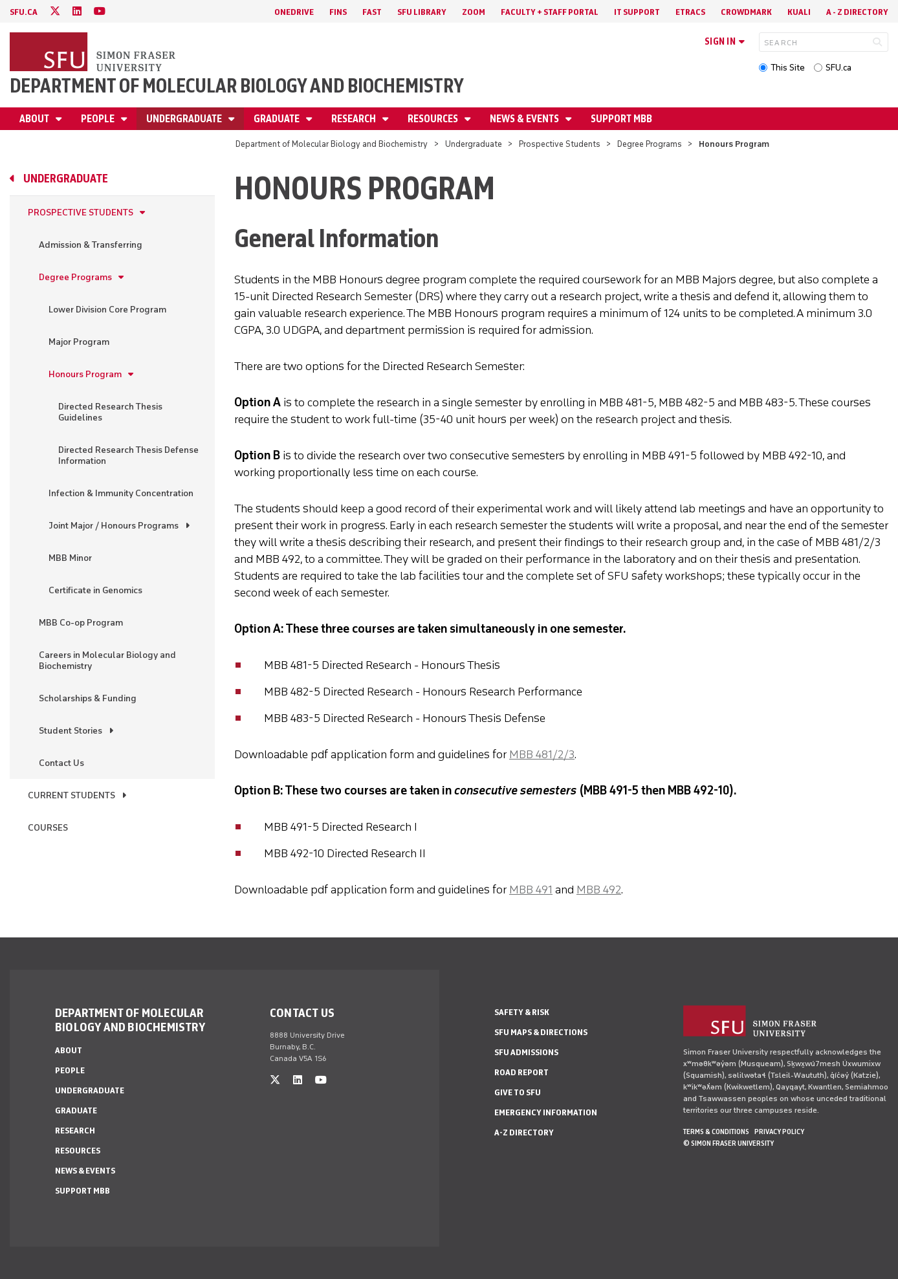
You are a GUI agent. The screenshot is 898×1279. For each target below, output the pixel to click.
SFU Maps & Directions (540, 1032)
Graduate (277, 119)
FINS (338, 11)
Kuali (799, 11)
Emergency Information (545, 1112)
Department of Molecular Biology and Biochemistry (237, 86)
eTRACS (690, 11)
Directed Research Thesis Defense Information (128, 455)
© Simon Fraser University (728, 1143)
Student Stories (70, 730)
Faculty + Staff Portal (549, 11)
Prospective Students (559, 144)
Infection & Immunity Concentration (121, 493)
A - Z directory (857, 11)
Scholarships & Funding (88, 698)
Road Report (521, 1072)
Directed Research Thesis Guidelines (110, 412)
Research (354, 119)
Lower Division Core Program (107, 309)
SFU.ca (838, 67)
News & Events (525, 119)
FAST (372, 11)
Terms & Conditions (716, 1131)
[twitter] (55, 11)
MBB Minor (70, 557)
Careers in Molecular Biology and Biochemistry (107, 661)
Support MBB (621, 119)
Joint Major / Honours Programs (114, 525)
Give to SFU (517, 1092)
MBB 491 (531, 889)
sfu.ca (24, 11)
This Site (788, 67)
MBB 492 (598, 889)
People (98, 119)
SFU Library (421, 11)
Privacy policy (779, 1131)
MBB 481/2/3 (542, 754)
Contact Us (61, 763)
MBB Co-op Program (81, 622)
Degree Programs (649, 144)
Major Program (79, 341)
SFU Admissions (526, 1052)
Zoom (473, 11)
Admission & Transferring (90, 244)
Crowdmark (746, 11)
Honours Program (85, 374)
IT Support (637, 11)
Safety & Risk (521, 1012)
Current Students (71, 795)
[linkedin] (77, 11)
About (35, 119)
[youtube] (99, 11)
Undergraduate (185, 119)
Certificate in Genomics (95, 590)
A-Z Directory (524, 1132)
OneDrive (294, 11)
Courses (48, 827)
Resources (434, 119)
